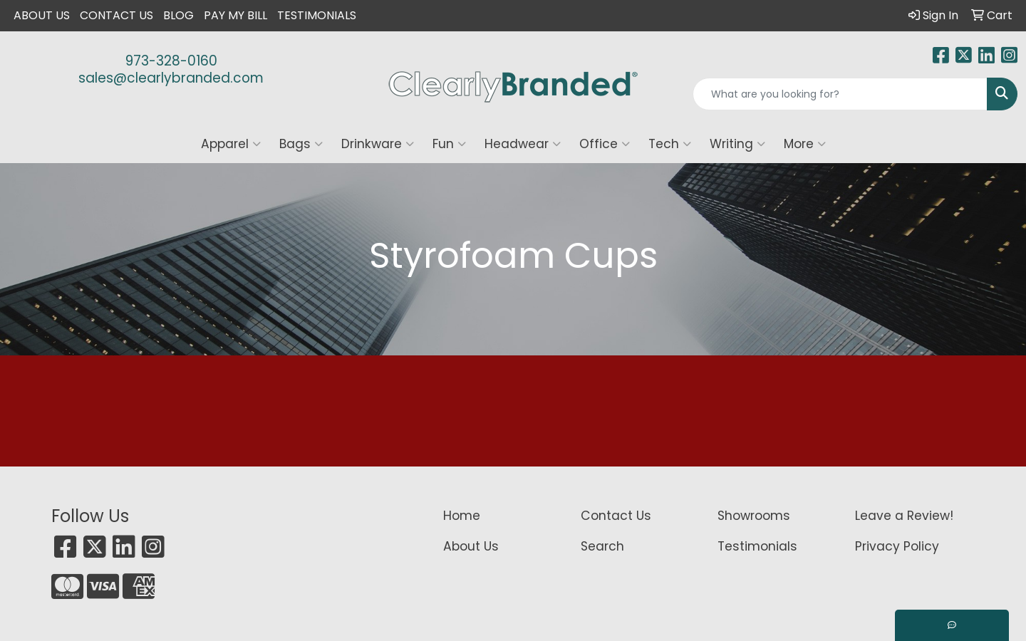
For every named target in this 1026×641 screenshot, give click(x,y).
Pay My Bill (235, 15)
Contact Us (116, 15)
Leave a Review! (904, 515)
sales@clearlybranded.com (171, 78)
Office (604, 143)
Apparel (231, 143)
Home (461, 515)
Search (602, 546)
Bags (301, 143)
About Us (42, 15)
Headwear (522, 143)
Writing (737, 143)
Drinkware (377, 143)
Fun (449, 143)
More (805, 143)
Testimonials (316, 15)
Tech (669, 143)
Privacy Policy (897, 546)
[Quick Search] (840, 94)
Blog (178, 15)
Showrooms (753, 515)
